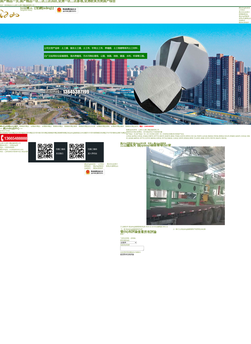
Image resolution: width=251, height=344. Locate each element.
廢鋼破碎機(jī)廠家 (70, 126)
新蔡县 (221, 136)
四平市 (142, 138)
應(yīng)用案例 (244, 16)
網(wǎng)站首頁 (244, 8)
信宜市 (182, 136)
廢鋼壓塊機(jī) (63, 133)
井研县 (215, 136)
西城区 (232, 136)
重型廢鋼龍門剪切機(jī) (8, 133)
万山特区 (197, 138)
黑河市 (212, 138)
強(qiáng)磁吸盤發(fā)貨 (134, 229)
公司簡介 (242, 10)
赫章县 (136, 138)
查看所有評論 (147, 232)
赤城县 (145, 136)
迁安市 (207, 138)
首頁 (150, 143)
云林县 (175, 138)
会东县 (204, 136)
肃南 (172, 136)
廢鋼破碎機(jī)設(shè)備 (87, 126)
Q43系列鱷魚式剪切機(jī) (24, 133)
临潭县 (134, 136)
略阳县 (153, 138)
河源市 (199, 136)
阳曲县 (169, 138)
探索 (202, 138)
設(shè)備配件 (84, 133)
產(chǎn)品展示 (244, 12)
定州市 (147, 138)
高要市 (150, 136)
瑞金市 (218, 138)
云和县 (128, 136)
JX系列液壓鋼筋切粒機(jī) (98, 133)
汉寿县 (139, 136)
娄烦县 (186, 138)
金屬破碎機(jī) (35, 126)
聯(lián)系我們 (244, 22)
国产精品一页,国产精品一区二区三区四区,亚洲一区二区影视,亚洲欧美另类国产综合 (155, 134)
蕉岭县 (223, 138)
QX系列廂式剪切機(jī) (40, 133)
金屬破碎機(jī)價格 (103, 126)
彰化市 (227, 136)
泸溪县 (177, 136)
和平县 (164, 138)
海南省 (210, 136)
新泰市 (167, 136)
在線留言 (242, 20)
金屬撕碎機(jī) (47, 126)
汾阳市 (181, 138)
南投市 (161, 136)
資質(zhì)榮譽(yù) (245, 18)
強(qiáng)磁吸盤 (73, 133)
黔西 (191, 138)
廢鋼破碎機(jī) (24, 126)
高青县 (158, 138)
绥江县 (193, 136)
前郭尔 (188, 136)
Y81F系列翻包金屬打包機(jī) (116, 133)
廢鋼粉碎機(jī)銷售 (131, 126)
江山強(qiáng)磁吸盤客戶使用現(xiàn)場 (192, 229)
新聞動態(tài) (243, 14)
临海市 (238, 136)
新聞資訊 (87, 166)
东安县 (243, 136)
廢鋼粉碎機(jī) (58, 126)
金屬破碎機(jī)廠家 (117, 126)
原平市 (156, 136)
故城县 (131, 138)
